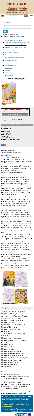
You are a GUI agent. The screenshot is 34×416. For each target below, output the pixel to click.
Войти (5, 31)
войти (2, 389)
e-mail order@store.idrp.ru (16, 411)
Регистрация (6, 34)
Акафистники (8, 68)
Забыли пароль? (14, 34)
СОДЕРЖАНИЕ (8, 308)
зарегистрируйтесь (20, 393)
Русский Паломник (7, 406)
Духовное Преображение (10, 374)
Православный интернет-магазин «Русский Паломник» (18, 409)
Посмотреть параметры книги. (8, 150)
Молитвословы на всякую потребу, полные (15, 45)
